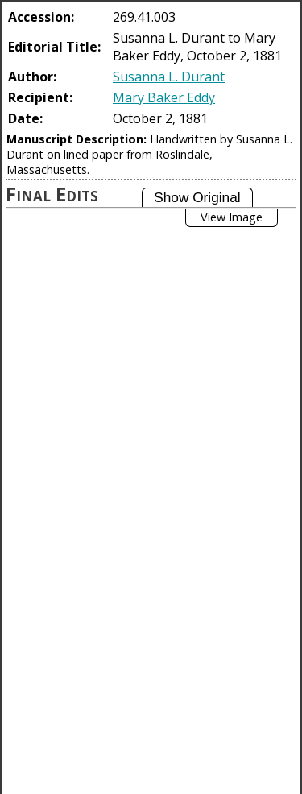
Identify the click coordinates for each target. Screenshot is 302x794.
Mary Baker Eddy (164, 97)
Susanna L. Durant (169, 76)
